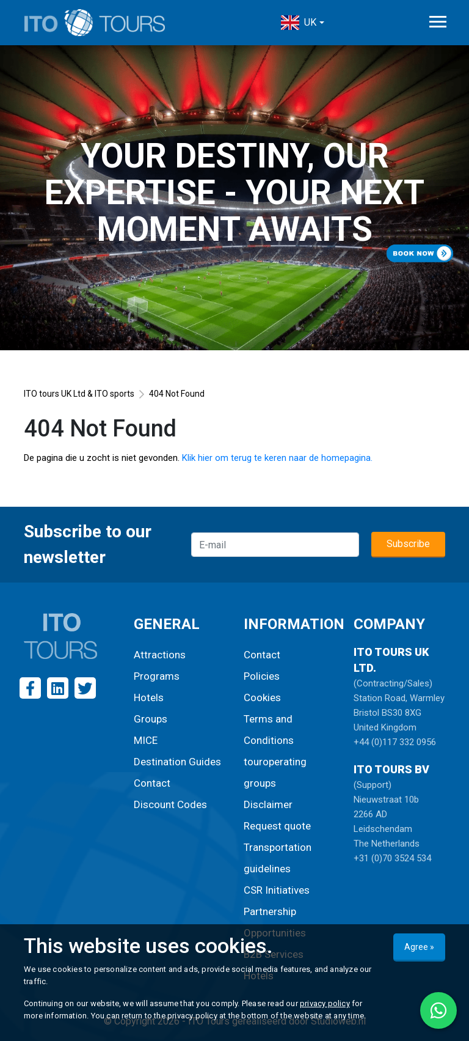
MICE (146, 740)
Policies (262, 676)
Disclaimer (268, 804)
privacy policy (325, 1003)
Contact (152, 783)
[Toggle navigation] (437, 22)
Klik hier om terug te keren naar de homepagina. (277, 457)
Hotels (149, 697)
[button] (302, 22)
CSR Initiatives (277, 890)
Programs (157, 676)
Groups (150, 719)
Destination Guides (177, 762)
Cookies (262, 697)
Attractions (160, 655)
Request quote (277, 826)
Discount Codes (170, 804)
